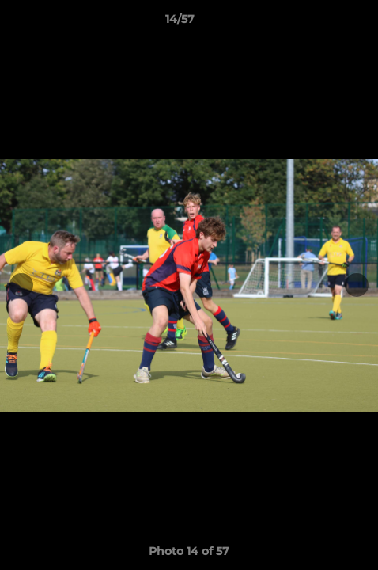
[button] (321, 23)
